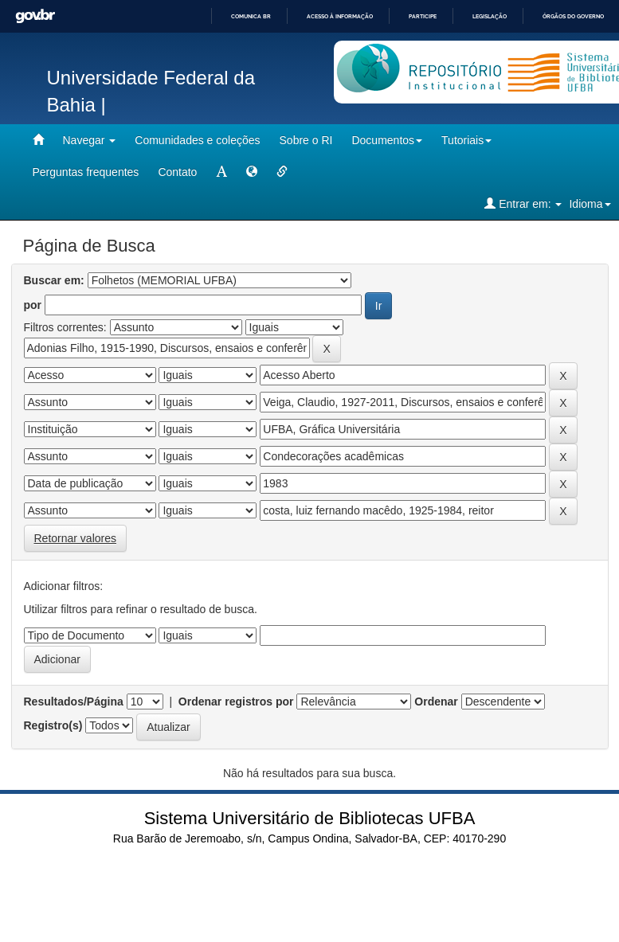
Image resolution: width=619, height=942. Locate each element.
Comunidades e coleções (197, 140)
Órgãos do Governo (573, 16)
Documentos (386, 140)
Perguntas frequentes (86, 172)
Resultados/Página (73, 701)
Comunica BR (251, 16)
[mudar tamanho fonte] (221, 172)
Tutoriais (466, 140)
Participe (423, 16)
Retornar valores (75, 538)
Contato (177, 172)
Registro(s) (53, 725)
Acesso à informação (340, 16)
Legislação (489, 16)
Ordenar (435, 701)
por (33, 305)
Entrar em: (523, 203)
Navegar (89, 140)
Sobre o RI (306, 140)
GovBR (35, 16)
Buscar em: (54, 280)
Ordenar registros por (236, 701)
